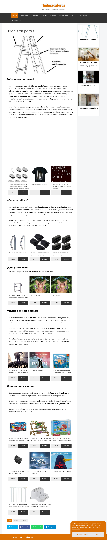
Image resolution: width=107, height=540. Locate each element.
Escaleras (24, 16)
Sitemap (29, 537)
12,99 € (34, 511)
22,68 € (56, 192)
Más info (23, 192)
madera (34, 16)
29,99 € (56, 378)
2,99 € (13, 378)
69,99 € (35, 445)
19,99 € (34, 478)
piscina (53, 16)
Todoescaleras (53, 5)
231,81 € (13, 259)
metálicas (63, 16)
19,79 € (34, 259)
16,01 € (56, 259)
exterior (44, 16)
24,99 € (13, 192)
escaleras (16, 520)
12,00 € (56, 478)
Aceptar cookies (82, 534)
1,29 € (34, 302)
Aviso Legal (17, 537)
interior (74, 16)
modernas (16, 20)
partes (24, 520)
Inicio (14, 16)
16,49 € (34, 192)
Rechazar (98, 534)
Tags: (9, 520)
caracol (83, 16)
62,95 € (13, 445)
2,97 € (34, 378)
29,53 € (56, 445)
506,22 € (13, 302)
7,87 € (13, 478)
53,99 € (13, 511)
